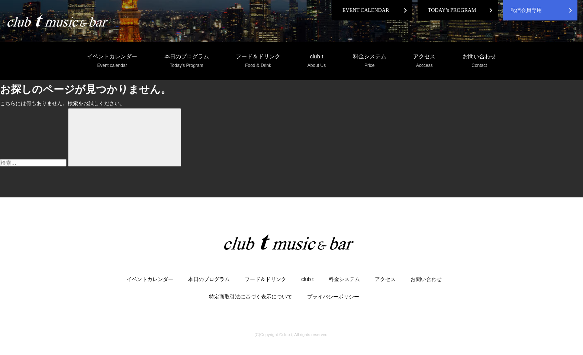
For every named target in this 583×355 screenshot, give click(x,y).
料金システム (369, 61)
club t (316, 61)
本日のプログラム (186, 61)
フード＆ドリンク (258, 61)
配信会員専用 (526, 10)
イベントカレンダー (112, 61)
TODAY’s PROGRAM (452, 10)
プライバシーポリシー (333, 297)
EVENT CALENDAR (365, 10)
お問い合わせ (479, 61)
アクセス (424, 61)
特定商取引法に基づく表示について (250, 297)
